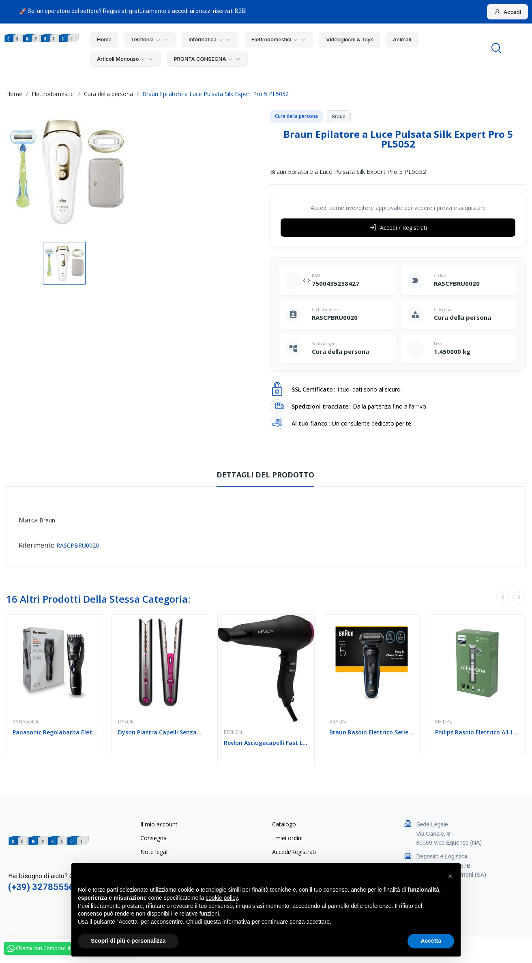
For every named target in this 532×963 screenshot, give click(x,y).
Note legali (154, 852)
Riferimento (37, 545)
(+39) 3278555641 (46, 887)
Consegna (153, 838)
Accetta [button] (430, 940)
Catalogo (284, 824)
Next (519, 597)
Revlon (233, 732)
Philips (443, 721)
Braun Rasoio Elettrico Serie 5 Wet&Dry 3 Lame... (371, 732)
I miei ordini (287, 838)
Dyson (126, 721)
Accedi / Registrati (398, 227)
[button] (450, 876)
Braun (47, 520)
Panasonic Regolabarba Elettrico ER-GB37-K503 (55, 732)
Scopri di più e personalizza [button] (128, 940)
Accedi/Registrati (294, 852)
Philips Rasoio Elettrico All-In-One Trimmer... (477, 732)
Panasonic (26, 721)
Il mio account (159, 824)
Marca (28, 520)
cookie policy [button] (222, 898)
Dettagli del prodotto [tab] (265, 474)
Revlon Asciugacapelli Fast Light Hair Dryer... (266, 743)
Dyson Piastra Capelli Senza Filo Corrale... (160, 732)
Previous (503, 597)
